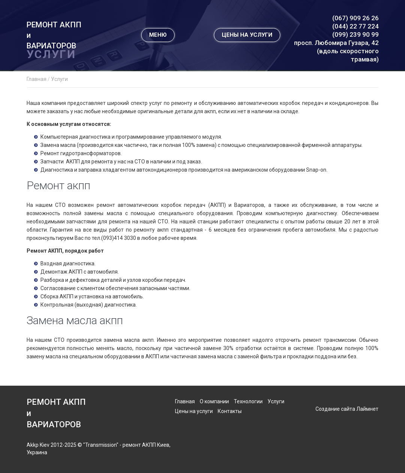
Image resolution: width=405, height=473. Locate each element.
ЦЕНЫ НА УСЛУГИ (247, 42)
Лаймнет (367, 409)
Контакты (230, 411)
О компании (214, 401)
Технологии (248, 401)
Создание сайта (335, 409)
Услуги (276, 401)
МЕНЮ (158, 42)
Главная (185, 401)
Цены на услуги (194, 411)
